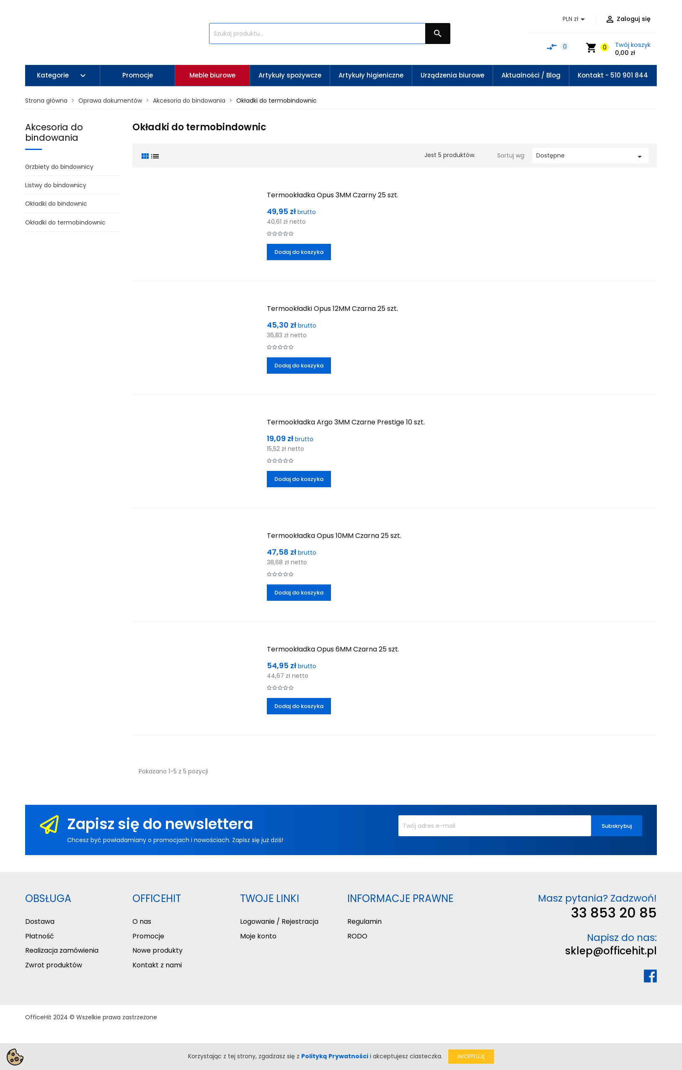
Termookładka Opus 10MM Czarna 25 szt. (334, 535)
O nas (141, 921)
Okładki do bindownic (56, 203)
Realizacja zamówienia (61, 950)
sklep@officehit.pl (611, 951)
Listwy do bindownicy (55, 185)
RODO (357, 936)
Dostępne (590, 156)
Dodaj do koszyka (298, 252)
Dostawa (39, 921)
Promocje (148, 936)
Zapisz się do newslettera (160, 824)
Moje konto (258, 936)
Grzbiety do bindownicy (59, 167)
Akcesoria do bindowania (54, 132)
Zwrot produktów (53, 965)
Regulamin (364, 921)
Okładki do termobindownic (65, 222)
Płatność (39, 936)
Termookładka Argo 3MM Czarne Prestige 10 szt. (346, 422)
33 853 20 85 (614, 912)
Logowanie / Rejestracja (279, 921)
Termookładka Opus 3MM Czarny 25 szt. (332, 195)
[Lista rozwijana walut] (575, 19)
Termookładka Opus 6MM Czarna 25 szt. (333, 649)
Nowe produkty (157, 950)
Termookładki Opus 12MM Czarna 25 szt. (332, 308)
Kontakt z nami (157, 965)
